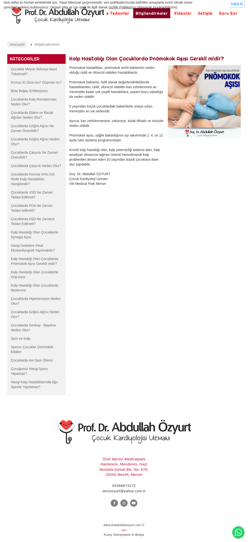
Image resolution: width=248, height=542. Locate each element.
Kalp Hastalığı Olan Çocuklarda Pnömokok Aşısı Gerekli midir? (34, 261)
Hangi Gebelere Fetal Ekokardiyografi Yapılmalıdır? (33, 248)
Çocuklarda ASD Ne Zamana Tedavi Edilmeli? (32, 221)
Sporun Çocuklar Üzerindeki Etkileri (32, 349)
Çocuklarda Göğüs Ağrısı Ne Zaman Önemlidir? (32, 128)
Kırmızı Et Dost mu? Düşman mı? (36, 82)
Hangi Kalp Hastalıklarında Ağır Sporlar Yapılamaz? (34, 384)
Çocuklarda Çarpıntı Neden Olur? (36, 166)
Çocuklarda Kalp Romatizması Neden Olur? (33, 101)
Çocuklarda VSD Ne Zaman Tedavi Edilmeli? (32, 194)
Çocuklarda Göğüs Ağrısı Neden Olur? (35, 141)
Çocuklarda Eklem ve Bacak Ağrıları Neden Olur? (32, 115)
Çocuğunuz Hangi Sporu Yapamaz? (29, 371)
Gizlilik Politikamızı (122, 7)
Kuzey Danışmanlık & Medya (124, 534)
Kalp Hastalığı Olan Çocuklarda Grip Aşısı (34, 274)
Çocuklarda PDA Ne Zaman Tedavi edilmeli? (32, 208)
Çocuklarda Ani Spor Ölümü (32, 360)
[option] (204, 110)
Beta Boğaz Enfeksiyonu (29, 91)
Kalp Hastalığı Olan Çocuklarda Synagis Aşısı (34, 234)
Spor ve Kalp (20, 338)
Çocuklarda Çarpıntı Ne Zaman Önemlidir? (34, 155)
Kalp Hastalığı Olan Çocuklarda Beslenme (34, 287)
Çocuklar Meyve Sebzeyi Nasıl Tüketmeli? (34, 71)
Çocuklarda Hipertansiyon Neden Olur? (36, 301)
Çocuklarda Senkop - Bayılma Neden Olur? (33, 327)
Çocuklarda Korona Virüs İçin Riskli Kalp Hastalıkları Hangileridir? (33, 179)
